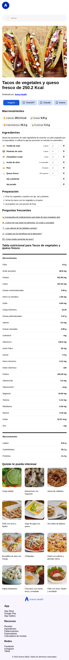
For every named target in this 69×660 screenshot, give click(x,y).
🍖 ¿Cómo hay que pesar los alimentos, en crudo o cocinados (28, 223)
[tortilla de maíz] (53, 146)
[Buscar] (37, 18)
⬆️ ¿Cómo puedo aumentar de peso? (18, 239)
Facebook (9, 646)
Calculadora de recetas (15, 636)
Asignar (11, 102)
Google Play (10, 613)
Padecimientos (11, 631)
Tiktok (7, 651)
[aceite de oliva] (53, 162)
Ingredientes (10, 629)
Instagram (9, 649)
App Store (9, 611)
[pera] (53, 168)
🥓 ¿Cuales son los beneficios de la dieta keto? (22, 234)
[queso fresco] (53, 173)
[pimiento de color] (53, 151)
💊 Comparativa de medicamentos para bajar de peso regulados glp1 (31, 217)
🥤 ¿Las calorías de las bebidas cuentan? (19, 228)
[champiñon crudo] (53, 157)
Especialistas (10, 633)
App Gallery (10, 616)
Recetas (8, 626)
